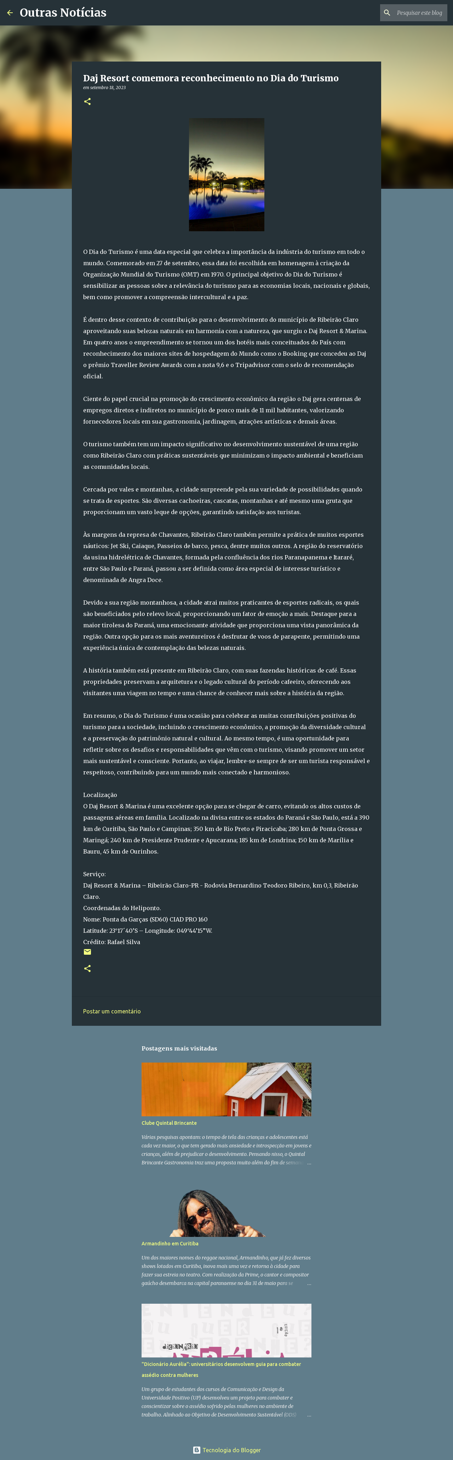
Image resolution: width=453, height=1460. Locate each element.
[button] (87, 102)
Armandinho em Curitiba (170, 1243)
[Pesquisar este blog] (410, 12)
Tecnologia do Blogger (227, 1450)
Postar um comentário (112, 1011)
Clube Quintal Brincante (169, 1123)
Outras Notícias (63, 13)
